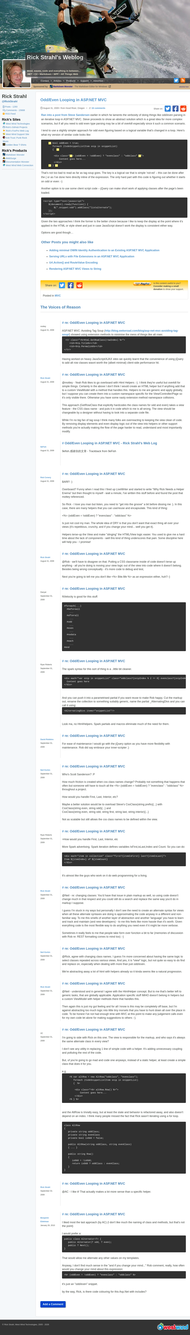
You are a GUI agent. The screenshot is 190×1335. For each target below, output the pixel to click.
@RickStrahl (9, 101)
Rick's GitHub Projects (15, 127)
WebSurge (9, 158)
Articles (57, 80)
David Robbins (47, 739)
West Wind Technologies (18, 123)
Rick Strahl (45, 378)
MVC (58, 295)
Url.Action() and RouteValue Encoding (73, 262)
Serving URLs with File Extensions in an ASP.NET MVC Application (91, 256)
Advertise (98, 80)
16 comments (98, 108)
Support (84, 80)
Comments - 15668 (14, 110)
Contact (45, 80)
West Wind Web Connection (18, 165)
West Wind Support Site (16, 134)
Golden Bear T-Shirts (14, 145)
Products (71, 80)
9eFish (43, 447)
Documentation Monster (16, 162)
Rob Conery (45, 477)
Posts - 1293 (10, 106)
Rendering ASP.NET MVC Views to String (75, 268)
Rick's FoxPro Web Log (16, 131)
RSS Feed (9, 114)
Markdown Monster (14, 155)
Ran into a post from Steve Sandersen (65, 115)
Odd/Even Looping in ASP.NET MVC (73, 100)
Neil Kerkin (45, 770)
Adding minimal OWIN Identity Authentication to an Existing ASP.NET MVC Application (104, 250)
